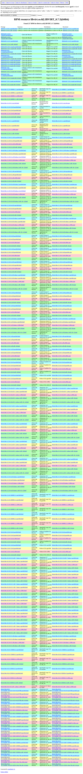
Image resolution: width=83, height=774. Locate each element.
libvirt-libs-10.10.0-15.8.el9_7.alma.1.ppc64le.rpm (65, 574)
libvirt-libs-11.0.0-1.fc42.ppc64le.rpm (62, 548)
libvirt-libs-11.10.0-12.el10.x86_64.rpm (62, 147)
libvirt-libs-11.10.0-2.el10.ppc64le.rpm (62, 265)
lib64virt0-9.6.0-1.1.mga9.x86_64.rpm (72, 58)
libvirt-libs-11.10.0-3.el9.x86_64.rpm (61, 258)
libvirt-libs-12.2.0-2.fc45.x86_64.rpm (61, 117)
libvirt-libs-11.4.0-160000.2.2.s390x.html (11, 523)
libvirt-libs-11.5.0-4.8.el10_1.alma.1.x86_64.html (14, 398)
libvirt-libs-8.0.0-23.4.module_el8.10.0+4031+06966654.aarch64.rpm (65, 703)
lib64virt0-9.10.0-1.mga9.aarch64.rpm (72, 47)
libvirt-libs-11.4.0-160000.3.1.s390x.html (11, 504)
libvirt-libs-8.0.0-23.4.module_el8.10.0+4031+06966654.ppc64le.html (15, 706)
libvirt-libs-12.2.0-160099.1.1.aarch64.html (12, 89)
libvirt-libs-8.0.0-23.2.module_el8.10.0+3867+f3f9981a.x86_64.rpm (65, 751)
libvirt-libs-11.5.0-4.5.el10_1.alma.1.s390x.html (13, 430)
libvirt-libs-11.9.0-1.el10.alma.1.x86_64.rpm (63, 328)
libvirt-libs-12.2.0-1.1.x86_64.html (10, 133)
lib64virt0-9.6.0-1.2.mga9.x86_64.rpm (72, 53)
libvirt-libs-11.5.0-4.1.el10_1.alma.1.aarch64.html (14, 459)
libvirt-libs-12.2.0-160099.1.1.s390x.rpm (62, 96)
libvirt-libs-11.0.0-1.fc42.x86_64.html (11, 555)
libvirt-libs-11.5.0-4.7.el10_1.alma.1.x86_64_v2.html (15, 419)
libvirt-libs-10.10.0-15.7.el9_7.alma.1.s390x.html (14, 590)
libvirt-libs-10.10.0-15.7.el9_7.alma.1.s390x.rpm (64, 590)
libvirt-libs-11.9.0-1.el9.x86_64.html (10, 346)
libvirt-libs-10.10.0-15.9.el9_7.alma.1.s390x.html (14, 564)
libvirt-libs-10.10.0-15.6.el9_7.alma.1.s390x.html (14, 603)
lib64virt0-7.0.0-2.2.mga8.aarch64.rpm (68, 68)
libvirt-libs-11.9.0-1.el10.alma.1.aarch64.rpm (63, 318)
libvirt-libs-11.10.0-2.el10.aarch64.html (11, 262)
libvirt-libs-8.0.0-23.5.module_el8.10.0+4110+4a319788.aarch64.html (14, 690)
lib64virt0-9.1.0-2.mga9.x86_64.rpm (71, 66)
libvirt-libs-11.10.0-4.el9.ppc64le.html (11, 239)
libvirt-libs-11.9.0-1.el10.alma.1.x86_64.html (12, 328)
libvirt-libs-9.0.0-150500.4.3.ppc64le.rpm (63, 673)
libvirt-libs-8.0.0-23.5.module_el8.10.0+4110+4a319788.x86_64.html (14, 699)
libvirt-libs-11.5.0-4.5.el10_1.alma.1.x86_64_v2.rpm (65, 437)
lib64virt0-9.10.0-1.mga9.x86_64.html (11, 48)
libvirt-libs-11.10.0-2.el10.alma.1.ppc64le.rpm (64, 278)
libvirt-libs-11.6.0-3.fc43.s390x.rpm (61, 369)
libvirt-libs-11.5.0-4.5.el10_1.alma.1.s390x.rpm (64, 430)
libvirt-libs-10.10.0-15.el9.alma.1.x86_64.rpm (64, 645)
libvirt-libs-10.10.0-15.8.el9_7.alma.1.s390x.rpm (64, 577)
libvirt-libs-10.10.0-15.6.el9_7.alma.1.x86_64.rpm (65, 607)
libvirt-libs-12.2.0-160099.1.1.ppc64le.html (12, 92)
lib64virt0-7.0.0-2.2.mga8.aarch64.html (7, 68)
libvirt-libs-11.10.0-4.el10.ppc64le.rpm (62, 208)
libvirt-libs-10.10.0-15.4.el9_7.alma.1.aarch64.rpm (65, 610)
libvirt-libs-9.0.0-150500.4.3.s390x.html (11, 678)
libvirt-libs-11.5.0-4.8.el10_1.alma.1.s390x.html (13, 395)
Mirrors (62, 2)
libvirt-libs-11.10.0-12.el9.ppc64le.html (11, 174)
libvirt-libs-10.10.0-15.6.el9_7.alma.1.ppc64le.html (14, 600)
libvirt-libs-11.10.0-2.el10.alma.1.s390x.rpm (63, 281)
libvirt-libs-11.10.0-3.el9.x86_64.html (11, 258)
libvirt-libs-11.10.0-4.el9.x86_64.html (11, 246)
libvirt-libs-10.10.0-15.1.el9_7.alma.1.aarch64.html (14, 623)
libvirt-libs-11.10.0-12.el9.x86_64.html (11, 181)
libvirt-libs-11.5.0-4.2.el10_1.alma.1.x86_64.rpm (64, 451)
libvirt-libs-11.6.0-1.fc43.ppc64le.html (11, 378)
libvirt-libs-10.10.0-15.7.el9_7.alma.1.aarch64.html (14, 584)
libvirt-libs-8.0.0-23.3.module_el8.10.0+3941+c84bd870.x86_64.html (14, 725)
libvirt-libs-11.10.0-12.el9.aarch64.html (11, 171)
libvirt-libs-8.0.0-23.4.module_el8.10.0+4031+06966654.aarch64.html (15, 703)
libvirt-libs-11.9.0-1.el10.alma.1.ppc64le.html (13, 322)
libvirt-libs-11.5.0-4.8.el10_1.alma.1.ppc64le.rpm (65, 391)
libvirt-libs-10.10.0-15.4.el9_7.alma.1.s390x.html (14, 616)
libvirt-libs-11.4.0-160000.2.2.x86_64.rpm (63, 528)
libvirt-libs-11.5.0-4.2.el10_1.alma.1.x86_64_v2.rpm (65, 455)
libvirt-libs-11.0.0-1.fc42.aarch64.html (11, 545)
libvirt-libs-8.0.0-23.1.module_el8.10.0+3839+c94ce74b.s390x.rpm (65, 761)
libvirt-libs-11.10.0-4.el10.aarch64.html (11, 205)
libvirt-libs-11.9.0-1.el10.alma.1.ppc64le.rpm (63, 322)
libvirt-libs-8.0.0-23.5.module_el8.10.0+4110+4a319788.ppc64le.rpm (65, 693)
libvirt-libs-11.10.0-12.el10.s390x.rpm (62, 144)
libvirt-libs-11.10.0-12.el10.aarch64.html (11, 137)
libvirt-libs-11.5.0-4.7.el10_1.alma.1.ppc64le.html (14, 409)
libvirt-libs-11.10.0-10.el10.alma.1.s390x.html (13, 194)
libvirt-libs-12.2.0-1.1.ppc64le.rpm (61, 125)
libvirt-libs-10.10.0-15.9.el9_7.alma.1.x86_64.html (14, 568)
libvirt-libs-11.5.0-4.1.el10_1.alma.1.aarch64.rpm (65, 459)
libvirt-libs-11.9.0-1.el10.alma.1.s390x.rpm (63, 325)
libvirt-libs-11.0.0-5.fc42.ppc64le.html (11, 535)
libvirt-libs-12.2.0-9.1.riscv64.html (10, 103)
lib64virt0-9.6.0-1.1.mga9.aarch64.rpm (68, 56)
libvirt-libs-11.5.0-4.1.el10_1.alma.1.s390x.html (13, 465)
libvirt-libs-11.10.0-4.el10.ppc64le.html (11, 208)
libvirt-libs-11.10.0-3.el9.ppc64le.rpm (62, 252)
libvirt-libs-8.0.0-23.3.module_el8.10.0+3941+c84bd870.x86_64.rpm (65, 725)
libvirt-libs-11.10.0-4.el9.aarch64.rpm (62, 236)
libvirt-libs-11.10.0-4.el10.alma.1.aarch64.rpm (64, 218)
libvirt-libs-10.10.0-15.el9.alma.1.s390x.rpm (63, 642)
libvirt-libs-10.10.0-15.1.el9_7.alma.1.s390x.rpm (64, 629)
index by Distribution (21, 2)
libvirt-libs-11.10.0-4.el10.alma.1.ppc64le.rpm (64, 221)
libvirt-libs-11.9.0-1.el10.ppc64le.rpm (62, 309)
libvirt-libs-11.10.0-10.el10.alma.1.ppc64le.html (13, 187)
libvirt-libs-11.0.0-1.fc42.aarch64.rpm (62, 545)
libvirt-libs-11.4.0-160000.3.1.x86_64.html (12, 509)
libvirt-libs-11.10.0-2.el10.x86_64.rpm (62, 271)
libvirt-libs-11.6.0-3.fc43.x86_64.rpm (61, 372)
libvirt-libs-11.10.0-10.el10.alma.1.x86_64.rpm (64, 197)
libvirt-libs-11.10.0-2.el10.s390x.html (10, 268)
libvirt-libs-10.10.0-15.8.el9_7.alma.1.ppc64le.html (14, 574)
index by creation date (44, 2)
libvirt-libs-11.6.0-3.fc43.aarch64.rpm (62, 362)
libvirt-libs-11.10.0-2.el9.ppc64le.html (11, 296)
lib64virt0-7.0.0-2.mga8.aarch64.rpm (71, 81)
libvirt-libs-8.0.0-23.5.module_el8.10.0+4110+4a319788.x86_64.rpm (65, 699)
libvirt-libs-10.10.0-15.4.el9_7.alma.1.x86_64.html (14, 620)
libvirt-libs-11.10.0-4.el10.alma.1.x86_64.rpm (64, 228)
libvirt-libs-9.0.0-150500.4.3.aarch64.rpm (63, 668)
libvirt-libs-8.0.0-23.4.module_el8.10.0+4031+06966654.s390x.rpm (65, 709)
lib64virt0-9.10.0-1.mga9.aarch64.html (11, 47)
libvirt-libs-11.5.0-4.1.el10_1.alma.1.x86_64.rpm (64, 469)
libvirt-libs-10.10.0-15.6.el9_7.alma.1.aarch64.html (14, 597)
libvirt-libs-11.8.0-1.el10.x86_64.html (11, 359)
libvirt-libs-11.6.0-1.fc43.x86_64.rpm (61, 385)
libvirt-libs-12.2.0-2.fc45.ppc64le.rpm (62, 110)
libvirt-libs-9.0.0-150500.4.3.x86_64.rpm (62, 682)
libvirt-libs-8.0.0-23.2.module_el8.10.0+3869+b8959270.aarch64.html (15, 728)
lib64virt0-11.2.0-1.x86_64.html (9, 44)
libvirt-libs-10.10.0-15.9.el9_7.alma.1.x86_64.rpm (65, 568)
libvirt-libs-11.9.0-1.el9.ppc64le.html (10, 339)
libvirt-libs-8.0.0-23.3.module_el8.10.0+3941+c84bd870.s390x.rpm (65, 722)
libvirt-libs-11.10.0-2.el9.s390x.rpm (61, 299)
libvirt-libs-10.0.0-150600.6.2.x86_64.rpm (63, 664)
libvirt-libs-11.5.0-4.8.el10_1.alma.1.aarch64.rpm (65, 388)
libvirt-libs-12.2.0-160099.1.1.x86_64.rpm (63, 99)
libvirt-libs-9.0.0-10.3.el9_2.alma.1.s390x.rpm (64, 686)
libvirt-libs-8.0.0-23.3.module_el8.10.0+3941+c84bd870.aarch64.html (15, 716)
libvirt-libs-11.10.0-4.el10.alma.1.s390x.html (12, 225)
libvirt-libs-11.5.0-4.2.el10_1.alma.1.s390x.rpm (64, 448)
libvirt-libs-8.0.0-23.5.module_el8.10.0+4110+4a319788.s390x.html (14, 696)
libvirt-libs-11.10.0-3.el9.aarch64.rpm (62, 249)
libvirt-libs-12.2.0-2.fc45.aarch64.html (11, 107)
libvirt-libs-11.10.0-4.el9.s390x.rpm (61, 242)
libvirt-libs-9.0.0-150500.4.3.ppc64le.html (12, 673)
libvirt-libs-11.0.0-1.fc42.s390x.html (10, 551)
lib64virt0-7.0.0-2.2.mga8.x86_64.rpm (72, 71)
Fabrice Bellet (4, 772)
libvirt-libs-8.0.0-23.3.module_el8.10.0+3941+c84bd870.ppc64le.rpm (65, 719)
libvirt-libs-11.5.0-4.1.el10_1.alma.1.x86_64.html (14, 469)
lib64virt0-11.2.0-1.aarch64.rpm (70, 41)
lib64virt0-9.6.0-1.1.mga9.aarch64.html (7, 56)
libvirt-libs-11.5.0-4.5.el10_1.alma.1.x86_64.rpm (64, 433)
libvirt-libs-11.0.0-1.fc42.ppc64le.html (11, 548)
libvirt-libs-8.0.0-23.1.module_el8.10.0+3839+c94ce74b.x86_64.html (14, 764)
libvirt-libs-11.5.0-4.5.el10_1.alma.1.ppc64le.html (14, 427)
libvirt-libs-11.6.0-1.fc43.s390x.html (10, 382)
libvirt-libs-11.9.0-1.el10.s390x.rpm (61, 312)
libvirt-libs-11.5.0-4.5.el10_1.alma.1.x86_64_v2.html (15, 437)
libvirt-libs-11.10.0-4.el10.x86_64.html (11, 215)
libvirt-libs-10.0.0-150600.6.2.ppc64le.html (12, 654)
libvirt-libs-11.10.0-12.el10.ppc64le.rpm (62, 140)
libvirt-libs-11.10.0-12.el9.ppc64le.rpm (62, 174)
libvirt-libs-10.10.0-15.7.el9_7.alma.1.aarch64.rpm (65, 584)
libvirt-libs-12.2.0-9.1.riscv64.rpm (61, 103)
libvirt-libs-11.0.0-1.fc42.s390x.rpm (61, 551)
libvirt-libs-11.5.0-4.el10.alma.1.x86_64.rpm (63, 486)
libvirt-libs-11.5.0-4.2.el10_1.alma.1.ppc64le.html (14, 444)
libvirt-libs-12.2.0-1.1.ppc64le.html (10, 125)
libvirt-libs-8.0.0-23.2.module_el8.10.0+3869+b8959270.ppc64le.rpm (65, 732)
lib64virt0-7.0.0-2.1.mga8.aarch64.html (7, 74)
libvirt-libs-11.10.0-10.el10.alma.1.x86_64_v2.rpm (65, 201)
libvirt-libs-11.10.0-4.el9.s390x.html (10, 242)
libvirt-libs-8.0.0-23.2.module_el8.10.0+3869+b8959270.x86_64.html (14, 738)
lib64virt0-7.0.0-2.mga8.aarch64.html (10, 81)
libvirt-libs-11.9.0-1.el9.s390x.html (10, 343)
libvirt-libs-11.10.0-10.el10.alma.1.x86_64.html (13, 197)
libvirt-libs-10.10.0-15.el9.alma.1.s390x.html (12, 642)
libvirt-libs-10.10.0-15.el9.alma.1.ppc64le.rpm (64, 639)
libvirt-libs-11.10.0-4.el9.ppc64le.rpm (62, 239)
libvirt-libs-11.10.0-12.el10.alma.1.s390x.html (13, 160)
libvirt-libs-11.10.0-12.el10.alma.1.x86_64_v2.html (14, 167)
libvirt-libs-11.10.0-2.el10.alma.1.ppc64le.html (13, 278)
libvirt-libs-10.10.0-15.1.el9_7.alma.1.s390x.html (14, 629)
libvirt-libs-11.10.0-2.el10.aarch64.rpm (62, 262)
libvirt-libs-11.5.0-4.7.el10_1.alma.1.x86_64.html (14, 415)
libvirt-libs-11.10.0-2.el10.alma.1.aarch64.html (13, 275)
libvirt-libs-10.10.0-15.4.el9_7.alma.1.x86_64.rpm (65, 620)
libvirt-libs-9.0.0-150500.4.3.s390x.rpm (62, 678)
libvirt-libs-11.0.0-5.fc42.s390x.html (10, 538)
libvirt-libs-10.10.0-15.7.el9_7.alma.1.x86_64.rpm (65, 594)
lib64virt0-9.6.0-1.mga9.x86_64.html (10, 62)
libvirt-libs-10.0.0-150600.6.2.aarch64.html (12, 649)
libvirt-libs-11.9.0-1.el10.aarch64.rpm (62, 305)
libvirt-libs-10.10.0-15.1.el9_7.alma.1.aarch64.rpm (65, 623)
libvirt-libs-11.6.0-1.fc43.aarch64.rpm (62, 375)
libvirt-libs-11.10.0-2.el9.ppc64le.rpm (62, 296)
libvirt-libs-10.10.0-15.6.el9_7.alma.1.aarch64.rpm (65, 597)
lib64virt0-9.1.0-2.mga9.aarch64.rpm (71, 64)
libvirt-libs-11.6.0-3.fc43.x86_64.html (11, 372)
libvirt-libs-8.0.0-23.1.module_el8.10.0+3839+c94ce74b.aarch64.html (14, 754)
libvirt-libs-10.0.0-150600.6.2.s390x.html (11, 659)
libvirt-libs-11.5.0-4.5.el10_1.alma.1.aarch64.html (14, 423)
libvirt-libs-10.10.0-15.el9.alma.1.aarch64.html (13, 636)
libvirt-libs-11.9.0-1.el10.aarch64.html (11, 305)
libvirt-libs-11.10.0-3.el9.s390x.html (10, 255)
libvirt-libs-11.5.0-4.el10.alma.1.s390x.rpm (63, 483)
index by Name (55, 2)
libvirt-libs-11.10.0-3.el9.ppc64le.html (11, 252)
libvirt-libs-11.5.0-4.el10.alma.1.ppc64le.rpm (63, 480)
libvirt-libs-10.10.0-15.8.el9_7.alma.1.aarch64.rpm (65, 571)
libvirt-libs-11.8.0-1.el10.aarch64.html (11, 349)
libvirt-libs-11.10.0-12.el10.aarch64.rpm (62, 137)
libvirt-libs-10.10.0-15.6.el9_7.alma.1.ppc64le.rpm (65, 600)
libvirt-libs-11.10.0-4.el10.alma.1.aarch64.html (13, 218)
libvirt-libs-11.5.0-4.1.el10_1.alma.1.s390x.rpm (64, 465)
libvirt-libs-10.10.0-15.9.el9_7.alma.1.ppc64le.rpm (65, 561)
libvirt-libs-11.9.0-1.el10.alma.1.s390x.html (12, 325)
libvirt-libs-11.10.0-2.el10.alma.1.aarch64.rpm (64, 275)
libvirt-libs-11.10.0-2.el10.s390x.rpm (61, 268)
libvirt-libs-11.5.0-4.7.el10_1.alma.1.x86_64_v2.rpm (65, 419)
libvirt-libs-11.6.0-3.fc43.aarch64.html (11, 362)
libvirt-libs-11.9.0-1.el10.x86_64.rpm (61, 315)
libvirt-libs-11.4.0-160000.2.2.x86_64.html (12, 528)
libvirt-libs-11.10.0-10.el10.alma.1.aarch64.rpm (64, 184)
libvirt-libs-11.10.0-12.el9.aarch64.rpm (62, 171)
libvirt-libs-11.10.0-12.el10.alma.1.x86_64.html (13, 163)
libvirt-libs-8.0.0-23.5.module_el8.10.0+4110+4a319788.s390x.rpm (65, 696)
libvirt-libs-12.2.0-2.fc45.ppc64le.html (11, 110)
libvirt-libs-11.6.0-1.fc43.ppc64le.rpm (62, 378)
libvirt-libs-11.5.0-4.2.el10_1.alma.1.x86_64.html (14, 451)
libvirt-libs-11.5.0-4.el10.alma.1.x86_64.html (12, 486)
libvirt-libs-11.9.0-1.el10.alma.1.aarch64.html (13, 318)
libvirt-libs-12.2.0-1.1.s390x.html (9, 129)
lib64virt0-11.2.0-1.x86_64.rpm (70, 44)
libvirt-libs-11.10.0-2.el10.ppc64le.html (11, 265)
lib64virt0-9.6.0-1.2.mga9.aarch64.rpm (68, 51)
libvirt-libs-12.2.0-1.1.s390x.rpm (60, 129)
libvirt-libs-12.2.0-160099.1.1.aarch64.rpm (63, 89)
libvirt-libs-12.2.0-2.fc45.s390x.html (10, 113)
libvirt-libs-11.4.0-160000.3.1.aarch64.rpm (63, 495)
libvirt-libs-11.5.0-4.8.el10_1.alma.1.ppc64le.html (14, 391)
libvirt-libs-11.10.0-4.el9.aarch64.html (11, 236)
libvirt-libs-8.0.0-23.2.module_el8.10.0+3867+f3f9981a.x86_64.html (14, 751)
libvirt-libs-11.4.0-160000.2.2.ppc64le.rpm (63, 518)
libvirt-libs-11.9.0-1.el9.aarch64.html (10, 336)
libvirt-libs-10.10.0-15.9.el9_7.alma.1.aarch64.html (14, 558)
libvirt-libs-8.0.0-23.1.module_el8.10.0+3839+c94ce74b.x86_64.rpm (65, 764)
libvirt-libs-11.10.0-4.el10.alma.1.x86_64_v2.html (14, 232)
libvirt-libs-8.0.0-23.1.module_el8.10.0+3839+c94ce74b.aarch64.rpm (65, 754)
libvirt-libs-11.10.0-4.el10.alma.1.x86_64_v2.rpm (65, 232)
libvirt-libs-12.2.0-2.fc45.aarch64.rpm (62, 107)
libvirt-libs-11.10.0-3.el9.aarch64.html (11, 249)
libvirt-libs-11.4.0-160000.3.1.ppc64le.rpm (63, 500)
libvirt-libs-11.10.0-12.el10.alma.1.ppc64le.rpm (64, 153)
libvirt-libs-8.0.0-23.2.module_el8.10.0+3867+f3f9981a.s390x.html (14, 748)
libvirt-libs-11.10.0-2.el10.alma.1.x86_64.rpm (64, 284)
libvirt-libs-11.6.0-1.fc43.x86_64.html (11, 385)
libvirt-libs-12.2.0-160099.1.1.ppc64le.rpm (63, 92)
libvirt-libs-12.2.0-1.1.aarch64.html (10, 121)
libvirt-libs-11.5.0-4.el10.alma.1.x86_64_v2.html (13, 490)
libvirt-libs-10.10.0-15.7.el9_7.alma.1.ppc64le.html (14, 587)
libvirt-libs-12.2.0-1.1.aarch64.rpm (61, 121)
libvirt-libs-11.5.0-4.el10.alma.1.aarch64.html (13, 477)
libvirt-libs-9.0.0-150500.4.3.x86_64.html (12, 682)
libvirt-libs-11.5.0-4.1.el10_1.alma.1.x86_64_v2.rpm (65, 473)
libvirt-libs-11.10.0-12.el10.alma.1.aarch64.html (13, 150)
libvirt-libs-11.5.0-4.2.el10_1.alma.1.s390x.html (13, 448)
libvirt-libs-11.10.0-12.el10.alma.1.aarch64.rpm (64, 150)
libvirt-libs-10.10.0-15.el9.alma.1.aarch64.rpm (64, 636)
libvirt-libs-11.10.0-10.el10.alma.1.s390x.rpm (64, 194)
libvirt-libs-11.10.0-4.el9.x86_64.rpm (61, 246)
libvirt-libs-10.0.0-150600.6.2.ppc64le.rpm (63, 654)
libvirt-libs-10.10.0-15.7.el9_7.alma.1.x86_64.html (14, 594)
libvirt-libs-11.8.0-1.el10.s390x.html (10, 356)
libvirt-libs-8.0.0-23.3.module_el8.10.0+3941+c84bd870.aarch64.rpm (65, 716)
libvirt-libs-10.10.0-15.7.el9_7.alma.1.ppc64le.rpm (65, 587)
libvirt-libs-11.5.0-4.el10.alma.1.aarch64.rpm (63, 477)
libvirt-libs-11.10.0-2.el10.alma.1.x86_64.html (13, 284)
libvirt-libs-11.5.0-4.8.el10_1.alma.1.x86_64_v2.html (15, 402)
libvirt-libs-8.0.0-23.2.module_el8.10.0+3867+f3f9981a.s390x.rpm (65, 748)
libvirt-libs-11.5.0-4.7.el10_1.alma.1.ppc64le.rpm (65, 409)
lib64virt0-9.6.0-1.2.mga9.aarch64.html (7, 51)
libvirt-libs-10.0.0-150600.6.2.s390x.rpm (62, 659)
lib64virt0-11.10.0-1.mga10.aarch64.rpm (67, 34)
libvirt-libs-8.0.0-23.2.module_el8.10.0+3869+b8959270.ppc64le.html (15, 732)
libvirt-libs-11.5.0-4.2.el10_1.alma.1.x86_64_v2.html (15, 455)
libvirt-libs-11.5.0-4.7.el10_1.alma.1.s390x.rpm (64, 412)
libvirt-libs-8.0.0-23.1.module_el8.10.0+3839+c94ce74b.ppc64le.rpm (65, 758)
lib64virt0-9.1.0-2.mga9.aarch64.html (10, 64)
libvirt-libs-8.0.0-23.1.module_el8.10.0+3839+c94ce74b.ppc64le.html (14, 758)
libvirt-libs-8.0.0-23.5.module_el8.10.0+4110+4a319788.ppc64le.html (14, 693)
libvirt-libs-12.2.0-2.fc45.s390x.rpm (61, 113)
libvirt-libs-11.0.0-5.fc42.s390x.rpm (61, 538)
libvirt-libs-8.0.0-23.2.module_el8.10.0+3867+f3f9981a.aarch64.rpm (65, 741)
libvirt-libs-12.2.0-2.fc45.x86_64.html (11, 117)
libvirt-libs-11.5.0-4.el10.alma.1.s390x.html (12, 483)
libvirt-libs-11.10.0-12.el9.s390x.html (10, 178)
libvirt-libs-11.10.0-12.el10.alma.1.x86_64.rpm (64, 163)
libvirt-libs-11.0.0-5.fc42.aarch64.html (11, 532)
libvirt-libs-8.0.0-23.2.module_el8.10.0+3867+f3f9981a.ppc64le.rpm (65, 745)
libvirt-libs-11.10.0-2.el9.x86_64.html (11, 302)
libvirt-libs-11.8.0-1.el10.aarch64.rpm (62, 349)
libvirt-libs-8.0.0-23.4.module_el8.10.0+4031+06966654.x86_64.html (14, 712)
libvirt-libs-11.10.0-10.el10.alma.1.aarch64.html (13, 184)
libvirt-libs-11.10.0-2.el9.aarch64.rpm (62, 292)
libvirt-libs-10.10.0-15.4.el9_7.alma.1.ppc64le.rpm (65, 613)
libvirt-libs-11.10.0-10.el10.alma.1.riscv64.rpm (64, 191)
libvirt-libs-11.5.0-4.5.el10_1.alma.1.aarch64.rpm (65, 423)
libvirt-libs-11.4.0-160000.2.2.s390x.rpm (62, 523)
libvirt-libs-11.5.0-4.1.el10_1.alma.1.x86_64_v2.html (15, 473)
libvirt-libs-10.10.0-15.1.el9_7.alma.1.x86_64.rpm (65, 633)
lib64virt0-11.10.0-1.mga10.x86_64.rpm (67, 37)
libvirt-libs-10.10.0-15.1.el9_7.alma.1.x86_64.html (14, 633)
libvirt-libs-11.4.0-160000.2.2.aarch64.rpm (63, 514)
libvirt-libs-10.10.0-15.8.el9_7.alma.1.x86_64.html (14, 581)
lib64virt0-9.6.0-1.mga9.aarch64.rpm (71, 60)
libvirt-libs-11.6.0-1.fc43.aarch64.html (11, 375)
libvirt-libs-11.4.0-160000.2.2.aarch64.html (12, 514)
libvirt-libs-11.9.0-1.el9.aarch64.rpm (61, 336)
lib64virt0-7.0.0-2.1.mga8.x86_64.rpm (72, 78)
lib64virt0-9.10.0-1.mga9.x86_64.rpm (72, 48)
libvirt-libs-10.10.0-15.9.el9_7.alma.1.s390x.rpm (64, 564)
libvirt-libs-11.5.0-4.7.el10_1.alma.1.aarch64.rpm (65, 406)
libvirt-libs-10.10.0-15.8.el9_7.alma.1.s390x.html (14, 577)
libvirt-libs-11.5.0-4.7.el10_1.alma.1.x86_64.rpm (64, 415)
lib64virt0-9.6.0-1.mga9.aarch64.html (10, 60)
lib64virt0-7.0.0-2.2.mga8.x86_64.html (11, 71)
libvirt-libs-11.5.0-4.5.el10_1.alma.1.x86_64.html (14, 433)
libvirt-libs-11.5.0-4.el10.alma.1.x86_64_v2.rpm (64, 490)
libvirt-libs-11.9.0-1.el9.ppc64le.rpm (61, 339)
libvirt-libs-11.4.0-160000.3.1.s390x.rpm (62, 504)
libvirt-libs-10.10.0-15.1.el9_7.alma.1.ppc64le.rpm (65, 626)
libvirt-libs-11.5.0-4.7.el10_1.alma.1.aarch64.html (14, 406)
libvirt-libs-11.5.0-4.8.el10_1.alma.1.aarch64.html (14, 388)
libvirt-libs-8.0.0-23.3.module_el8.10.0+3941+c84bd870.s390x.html (14, 722)
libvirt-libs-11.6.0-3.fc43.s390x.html (10, 369)
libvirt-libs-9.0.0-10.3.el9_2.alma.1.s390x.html (13, 686)
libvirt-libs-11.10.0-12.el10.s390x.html (11, 144)
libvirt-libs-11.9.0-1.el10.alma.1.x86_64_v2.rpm (64, 332)
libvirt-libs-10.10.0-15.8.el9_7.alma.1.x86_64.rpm (65, 581)
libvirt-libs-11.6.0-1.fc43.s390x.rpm (61, 382)
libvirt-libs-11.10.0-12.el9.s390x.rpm (61, 178)
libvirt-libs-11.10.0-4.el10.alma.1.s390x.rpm (63, 225)
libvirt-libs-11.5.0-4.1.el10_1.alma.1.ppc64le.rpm (65, 462)
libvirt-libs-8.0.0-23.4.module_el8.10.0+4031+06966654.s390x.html (14, 709)
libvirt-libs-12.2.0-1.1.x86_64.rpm (61, 133)
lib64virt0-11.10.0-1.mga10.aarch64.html (7, 34)
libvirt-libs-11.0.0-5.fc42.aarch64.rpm (62, 532)
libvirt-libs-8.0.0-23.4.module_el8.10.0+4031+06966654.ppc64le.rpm (65, 706)
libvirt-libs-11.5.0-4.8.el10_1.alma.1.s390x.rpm (64, 395)
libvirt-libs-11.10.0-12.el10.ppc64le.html (11, 140)
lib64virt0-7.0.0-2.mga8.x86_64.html (10, 84)
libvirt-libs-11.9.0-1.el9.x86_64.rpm (61, 346)
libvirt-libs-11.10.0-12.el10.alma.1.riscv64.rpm (64, 157)
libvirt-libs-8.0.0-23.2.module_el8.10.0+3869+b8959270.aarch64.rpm (65, 728)
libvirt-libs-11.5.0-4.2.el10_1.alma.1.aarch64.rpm (65, 441)
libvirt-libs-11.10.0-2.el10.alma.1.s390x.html (12, 281)
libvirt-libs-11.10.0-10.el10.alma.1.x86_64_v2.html (14, 201)
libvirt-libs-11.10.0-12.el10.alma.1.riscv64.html (13, 157)
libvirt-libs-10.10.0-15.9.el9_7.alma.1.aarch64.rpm (65, 558)
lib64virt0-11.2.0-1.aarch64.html (9, 41)
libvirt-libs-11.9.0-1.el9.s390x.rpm (61, 343)
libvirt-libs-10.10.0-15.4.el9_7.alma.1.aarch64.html (14, 610)
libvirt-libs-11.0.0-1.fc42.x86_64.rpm (61, 555)
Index (3, 2)
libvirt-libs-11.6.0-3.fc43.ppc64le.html (11, 365)
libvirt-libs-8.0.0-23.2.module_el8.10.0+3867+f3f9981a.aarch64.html (14, 741)
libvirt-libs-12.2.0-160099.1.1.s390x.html (11, 96)
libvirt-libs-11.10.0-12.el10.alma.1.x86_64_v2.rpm (65, 167)
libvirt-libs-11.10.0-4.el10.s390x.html (10, 212)
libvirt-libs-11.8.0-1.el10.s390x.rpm (61, 356)
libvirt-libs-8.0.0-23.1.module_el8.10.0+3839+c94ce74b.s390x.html (14, 761)
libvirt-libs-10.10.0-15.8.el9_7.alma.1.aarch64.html (14, 571)
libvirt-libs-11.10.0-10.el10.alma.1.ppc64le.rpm (64, 187)
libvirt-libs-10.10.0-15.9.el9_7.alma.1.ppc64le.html (14, 561)
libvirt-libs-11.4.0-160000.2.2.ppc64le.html (12, 518)
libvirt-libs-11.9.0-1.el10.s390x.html (10, 312)
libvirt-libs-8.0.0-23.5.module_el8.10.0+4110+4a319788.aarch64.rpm (65, 690)
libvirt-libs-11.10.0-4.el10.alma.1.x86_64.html (13, 228)
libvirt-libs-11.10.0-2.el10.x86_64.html (11, 271)
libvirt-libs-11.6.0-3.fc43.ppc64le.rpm (62, 365)
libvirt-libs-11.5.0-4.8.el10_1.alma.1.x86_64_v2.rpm (65, 402)
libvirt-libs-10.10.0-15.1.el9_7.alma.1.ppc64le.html (14, 626)
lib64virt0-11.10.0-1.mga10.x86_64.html (6, 37)
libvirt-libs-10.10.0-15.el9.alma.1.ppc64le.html (13, 639)
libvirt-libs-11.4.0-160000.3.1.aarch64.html (12, 495)
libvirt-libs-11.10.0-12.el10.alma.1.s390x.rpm (64, 160)
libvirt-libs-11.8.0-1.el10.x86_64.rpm (61, 359)
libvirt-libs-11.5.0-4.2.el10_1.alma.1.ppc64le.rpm (65, 444)
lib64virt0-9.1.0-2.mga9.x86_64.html (10, 66)
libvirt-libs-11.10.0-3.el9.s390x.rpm (61, 255)
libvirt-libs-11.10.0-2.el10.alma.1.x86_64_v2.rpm (65, 288)
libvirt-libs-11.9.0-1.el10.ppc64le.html (11, 309)
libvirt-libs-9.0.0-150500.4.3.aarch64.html (12, 668)
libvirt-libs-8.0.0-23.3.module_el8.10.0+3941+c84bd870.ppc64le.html (15, 719)
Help (67, 2)
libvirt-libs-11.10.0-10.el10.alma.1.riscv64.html (13, 191)
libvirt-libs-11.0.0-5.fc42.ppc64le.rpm (62, 535)
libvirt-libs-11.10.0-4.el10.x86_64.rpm (62, 215)
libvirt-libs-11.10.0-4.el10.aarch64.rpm (62, 205)
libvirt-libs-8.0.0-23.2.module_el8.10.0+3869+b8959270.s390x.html (14, 735)
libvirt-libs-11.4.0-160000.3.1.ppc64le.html (12, 500)
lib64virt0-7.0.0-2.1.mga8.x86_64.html (11, 78)
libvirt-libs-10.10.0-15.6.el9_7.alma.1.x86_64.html (14, 607)
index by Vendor (32, 2)
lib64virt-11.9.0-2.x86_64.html (9, 30)
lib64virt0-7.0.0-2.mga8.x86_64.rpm (71, 84)
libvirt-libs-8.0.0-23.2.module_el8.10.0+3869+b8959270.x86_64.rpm (65, 738)
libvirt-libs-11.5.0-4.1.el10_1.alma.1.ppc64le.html (14, 462)
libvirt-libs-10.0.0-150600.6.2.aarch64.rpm (63, 649)
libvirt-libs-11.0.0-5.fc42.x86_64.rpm (61, 542)
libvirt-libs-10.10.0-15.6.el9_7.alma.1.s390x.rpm (64, 603)
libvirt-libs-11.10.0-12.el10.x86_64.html (11, 147)
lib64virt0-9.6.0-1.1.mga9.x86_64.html (11, 58)
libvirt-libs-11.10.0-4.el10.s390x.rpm (61, 212)
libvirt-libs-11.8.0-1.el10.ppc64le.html (11, 352)
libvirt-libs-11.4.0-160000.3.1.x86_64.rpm (63, 509)
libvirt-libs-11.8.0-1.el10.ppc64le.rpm (62, 352)
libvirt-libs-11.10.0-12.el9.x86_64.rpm (62, 181)
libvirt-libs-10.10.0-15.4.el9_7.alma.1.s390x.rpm (64, 616)
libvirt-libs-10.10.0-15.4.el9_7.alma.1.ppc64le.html (14, 613)
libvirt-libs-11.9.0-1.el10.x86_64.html (11, 315)
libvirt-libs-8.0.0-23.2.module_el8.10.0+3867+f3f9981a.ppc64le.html (14, 745)
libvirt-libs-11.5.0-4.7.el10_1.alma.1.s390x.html (13, 412)
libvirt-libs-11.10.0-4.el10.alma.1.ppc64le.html (13, 221)
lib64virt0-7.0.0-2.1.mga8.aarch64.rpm (68, 74)
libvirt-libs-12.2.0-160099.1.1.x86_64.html (12, 99)
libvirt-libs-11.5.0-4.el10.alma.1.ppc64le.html (13, 480)
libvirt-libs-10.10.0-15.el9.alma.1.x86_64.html (13, 645)
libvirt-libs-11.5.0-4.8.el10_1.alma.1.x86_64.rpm (64, 398)
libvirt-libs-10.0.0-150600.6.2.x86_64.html (12, 664)
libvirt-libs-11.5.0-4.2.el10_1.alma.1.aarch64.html (14, 441)
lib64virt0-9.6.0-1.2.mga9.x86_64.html (11, 53)
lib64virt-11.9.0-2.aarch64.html (9, 28)
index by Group (10, 2)
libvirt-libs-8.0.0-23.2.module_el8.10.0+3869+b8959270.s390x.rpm (65, 735)
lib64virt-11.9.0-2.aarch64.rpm (71, 28)
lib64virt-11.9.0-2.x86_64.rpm (71, 30)
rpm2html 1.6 (11, 769)
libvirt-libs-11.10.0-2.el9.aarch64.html (11, 292)
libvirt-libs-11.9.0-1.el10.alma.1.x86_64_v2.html (13, 332)
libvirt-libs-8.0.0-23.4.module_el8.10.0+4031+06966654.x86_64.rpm (65, 712)
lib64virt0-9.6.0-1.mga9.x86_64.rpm (71, 62)
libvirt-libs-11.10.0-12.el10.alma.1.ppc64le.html (13, 153)
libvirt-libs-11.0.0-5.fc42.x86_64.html (11, 542)
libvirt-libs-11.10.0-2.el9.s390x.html (10, 299)
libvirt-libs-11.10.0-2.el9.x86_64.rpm (61, 302)
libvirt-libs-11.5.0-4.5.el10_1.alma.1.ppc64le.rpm (65, 427)
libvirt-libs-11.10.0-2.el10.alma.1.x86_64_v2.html (14, 288)
